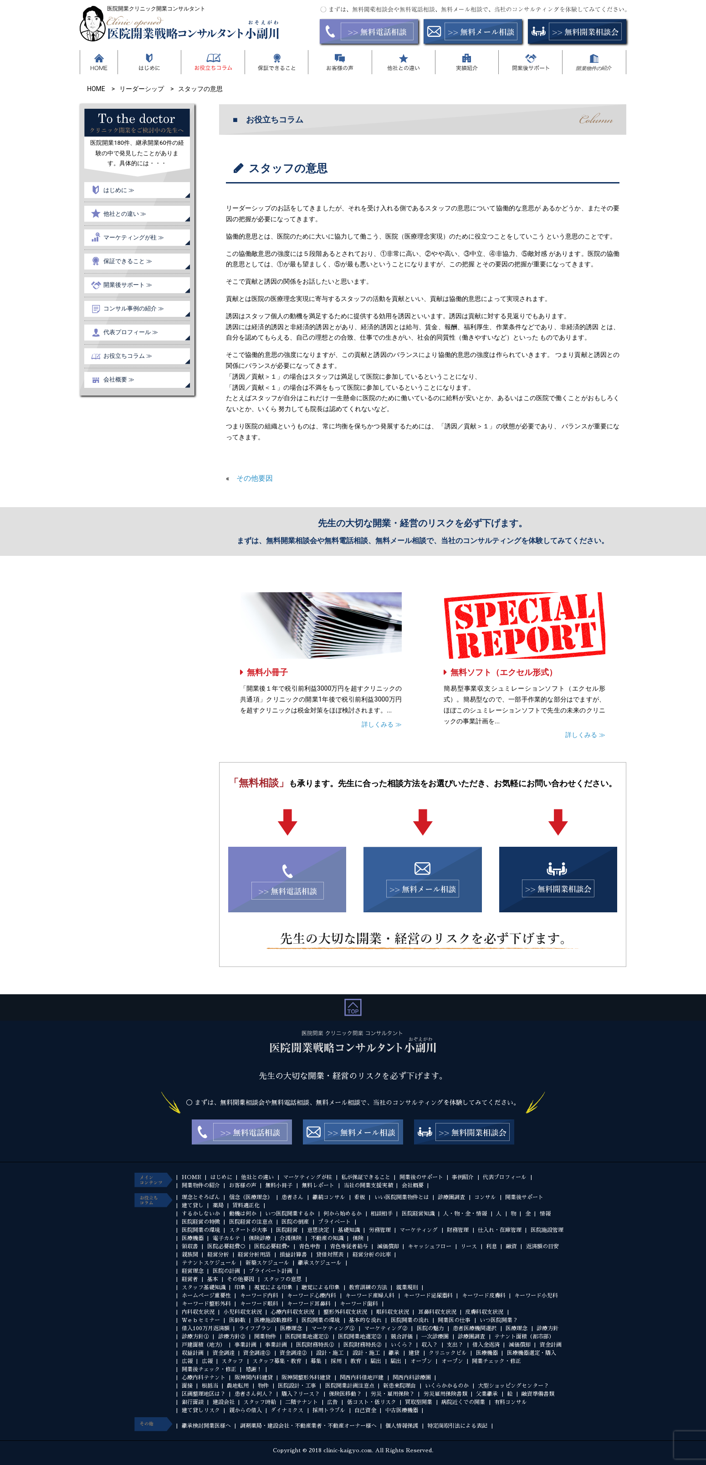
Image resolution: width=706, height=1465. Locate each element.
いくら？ (402, 1345)
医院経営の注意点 (251, 1222)
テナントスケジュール (209, 1263)
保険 (358, 1238)
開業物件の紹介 (201, 1185)
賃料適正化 (246, 1205)
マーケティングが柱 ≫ (133, 237)
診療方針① (195, 1336)
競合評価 (402, 1336)
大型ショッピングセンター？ (513, 1386)
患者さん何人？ (254, 1394)
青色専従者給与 (349, 1246)
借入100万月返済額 (206, 1328)
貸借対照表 (329, 1254)
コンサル (485, 1197)
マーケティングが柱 (307, 1177)
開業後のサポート (421, 1177)
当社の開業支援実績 (368, 1185)
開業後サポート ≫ (127, 284)
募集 (316, 1361)
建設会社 (224, 1402)
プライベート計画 (270, 1271)
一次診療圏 (435, 1336)
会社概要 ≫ (118, 379)
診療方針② (232, 1336)
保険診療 (260, 1238)
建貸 (414, 1353)
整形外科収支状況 (345, 1312)
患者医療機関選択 (474, 1328)
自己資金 (365, 1410)
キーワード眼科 (259, 1304)
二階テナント (301, 1402)
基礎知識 (349, 1230)
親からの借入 (245, 1410)
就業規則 (407, 1287)
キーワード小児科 (536, 1295)
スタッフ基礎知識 (203, 1287)
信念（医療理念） (251, 1197)
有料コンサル (510, 1402)
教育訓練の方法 (368, 1287)
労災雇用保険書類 (445, 1394)
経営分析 (218, 1254)
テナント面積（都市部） (524, 1336)
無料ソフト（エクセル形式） (503, 672)
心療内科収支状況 (292, 1312)
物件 (263, 1386)
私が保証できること (365, 1177)
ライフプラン (255, 1328)
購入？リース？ (300, 1394)
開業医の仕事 (454, 1320)
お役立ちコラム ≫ (127, 355)
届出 (375, 1361)
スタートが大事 (248, 1230)
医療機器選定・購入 (531, 1353)
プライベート (334, 1222)
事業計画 (245, 1345)
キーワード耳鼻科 (309, 1304)
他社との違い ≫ (124, 213)
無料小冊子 (267, 672)
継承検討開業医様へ (206, 1426)
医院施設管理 (547, 1230)
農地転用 (238, 1386)
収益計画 (193, 1353)
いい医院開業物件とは (401, 1197)
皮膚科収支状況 (484, 1312)
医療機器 (193, 1238)
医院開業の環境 (201, 1230)
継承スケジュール (320, 1263)
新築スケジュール (267, 1263)
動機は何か (242, 1213)
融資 (511, 1246)
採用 (336, 1361)
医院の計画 (226, 1271)
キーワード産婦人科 (369, 1295)
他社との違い (257, 1177)
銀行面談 (193, 1402)
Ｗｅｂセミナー (201, 1320)
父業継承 (487, 1394)
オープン (421, 1361)
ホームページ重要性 (206, 1295)
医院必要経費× (272, 1246)
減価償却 (388, 1246)
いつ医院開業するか (289, 1213)
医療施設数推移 (273, 1320)
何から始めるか (342, 1213)
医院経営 (287, 1230)
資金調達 (224, 1353)
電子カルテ (226, 1238)
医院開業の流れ (410, 1320)
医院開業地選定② (360, 1336)
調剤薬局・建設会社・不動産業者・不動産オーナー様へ (308, 1426)
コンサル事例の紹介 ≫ (133, 308)
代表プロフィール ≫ (130, 332)
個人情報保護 (401, 1426)
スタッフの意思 (282, 1279)
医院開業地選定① (307, 1336)
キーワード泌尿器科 (428, 1295)
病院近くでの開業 (463, 1402)
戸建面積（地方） (203, 1345)
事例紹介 (463, 1177)
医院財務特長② (362, 1345)
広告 (332, 1402)
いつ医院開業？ (499, 1320)
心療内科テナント (203, 1377)
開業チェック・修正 (496, 1361)
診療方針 (547, 1328)
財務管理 (458, 1230)
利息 (491, 1246)
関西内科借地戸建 (362, 1377)
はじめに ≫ (118, 190)
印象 (240, 1287)
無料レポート (318, 1185)
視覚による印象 (273, 1287)
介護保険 (291, 1238)
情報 (545, 1213)
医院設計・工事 (297, 1386)
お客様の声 (242, 1185)
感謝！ (254, 1369)
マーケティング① (333, 1328)
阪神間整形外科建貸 (306, 1377)
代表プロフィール (505, 1177)
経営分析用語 (254, 1254)
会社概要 (413, 1185)
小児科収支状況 (243, 1312)
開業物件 (265, 1336)
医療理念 (291, 1328)
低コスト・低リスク (371, 1402)
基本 (212, 1279)
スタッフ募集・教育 (277, 1361)
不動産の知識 (327, 1238)
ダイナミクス (287, 1410)
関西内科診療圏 (412, 1377)
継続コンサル (328, 1197)
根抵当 (210, 1386)
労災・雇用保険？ (392, 1394)
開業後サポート (524, 1197)
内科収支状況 (198, 1312)
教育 (355, 1361)
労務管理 (380, 1230)
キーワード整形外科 (206, 1304)
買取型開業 (418, 1402)
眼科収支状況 (392, 1312)
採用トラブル (328, 1410)
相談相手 (382, 1213)
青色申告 (310, 1246)
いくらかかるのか (447, 1386)
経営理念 (193, 1271)
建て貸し (193, 1205)
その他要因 (254, 478)
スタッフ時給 (259, 1402)
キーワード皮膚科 (484, 1295)
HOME (191, 1177)
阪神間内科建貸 (254, 1377)
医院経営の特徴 (201, 1222)
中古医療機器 (401, 1410)
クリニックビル (448, 1353)
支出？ (455, 1345)
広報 (187, 1361)
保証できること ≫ (127, 261)
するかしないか (201, 1213)
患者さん (292, 1197)
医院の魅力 (430, 1328)
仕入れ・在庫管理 (500, 1230)
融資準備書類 (538, 1394)
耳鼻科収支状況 (437, 1312)
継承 (394, 1353)
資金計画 (551, 1345)
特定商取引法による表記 (457, 1426)
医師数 (237, 1320)
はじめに (221, 1177)
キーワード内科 (259, 1295)
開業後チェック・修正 (209, 1369)
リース (468, 1246)
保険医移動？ (345, 1394)
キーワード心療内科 (311, 1295)
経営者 (190, 1279)
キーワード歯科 (359, 1304)
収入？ (429, 1345)
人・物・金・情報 (465, 1213)
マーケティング (418, 1230)
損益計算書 (293, 1254)
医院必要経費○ (226, 1246)
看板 (359, 1197)
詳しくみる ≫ (381, 724)
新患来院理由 (399, 1386)
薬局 (218, 1205)
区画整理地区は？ (203, 1394)
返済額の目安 (542, 1246)
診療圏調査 (451, 1197)
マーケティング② (386, 1328)
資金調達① (257, 1353)
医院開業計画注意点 (349, 1386)
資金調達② (293, 1353)
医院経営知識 (418, 1213)
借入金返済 (486, 1345)
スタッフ (232, 1361)
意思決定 (318, 1230)
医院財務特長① (315, 1345)
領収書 (190, 1246)
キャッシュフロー (429, 1246)
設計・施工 (329, 1353)
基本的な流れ (365, 1320)
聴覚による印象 (321, 1287)
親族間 (190, 1254)
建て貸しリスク (201, 1410)
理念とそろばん (201, 1197)
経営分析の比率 (372, 1254)
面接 (187, 1386)
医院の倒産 (295, 1222)
